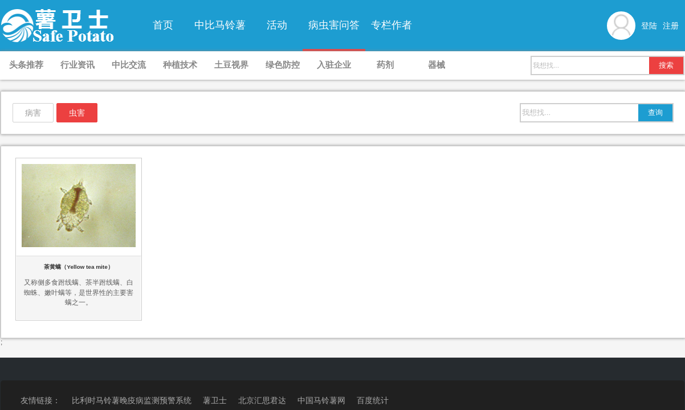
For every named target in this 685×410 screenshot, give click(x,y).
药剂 (385, 64)
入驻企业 (334, 64)
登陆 (649, 25)
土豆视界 (231, 64)
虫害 (77, 112)
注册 (671, 25)
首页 (163, 25)
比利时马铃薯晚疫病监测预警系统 (131, 400)
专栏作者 (391, 25)
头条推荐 (26, 64)
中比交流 (129, 64)
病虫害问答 (334, 25)
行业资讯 (77, 64)
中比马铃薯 (220, 25)
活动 (277, 25)
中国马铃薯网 (321, 400)
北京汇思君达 (262, 400)
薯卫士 (215, 400)
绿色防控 (283, 64)
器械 (436, 64)
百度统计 (373, 400)
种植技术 (180, 64)
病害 (33, 112)
